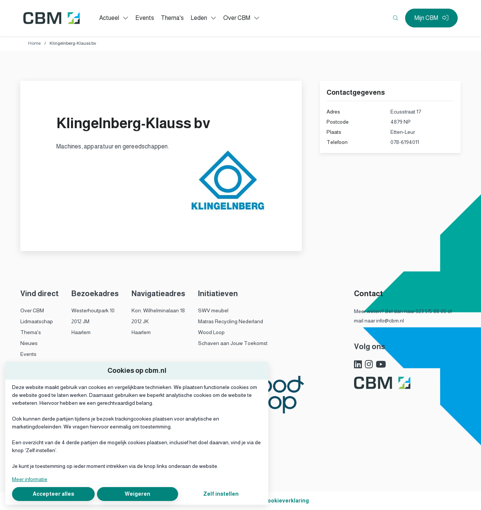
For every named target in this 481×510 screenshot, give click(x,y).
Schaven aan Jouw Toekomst (233, 343)
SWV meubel (213, 310)
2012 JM (80, 321)
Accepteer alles (53, 494)
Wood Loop (211, 332)
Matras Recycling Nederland (230, 321)
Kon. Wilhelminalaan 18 (158, 310)
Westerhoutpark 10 (93, 310)
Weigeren (137, 494)
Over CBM (32, 310)
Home (34, 43)
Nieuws (29, 343)
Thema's (30, 332)
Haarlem (81, 332)
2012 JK (140, 321)
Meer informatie (29, 479)
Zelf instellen (221, 494)
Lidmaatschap (36, 321)
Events (28, 354)
